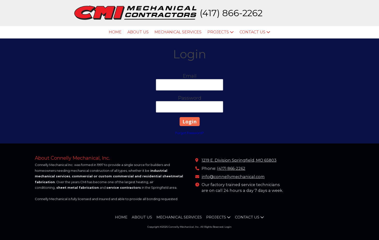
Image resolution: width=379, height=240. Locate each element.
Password (189, 98)
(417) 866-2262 (231, 168)
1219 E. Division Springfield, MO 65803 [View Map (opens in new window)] (239, 160)
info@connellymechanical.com (233, 176)
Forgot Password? (189, 133)
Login (228, 226)
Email (190, 76)
